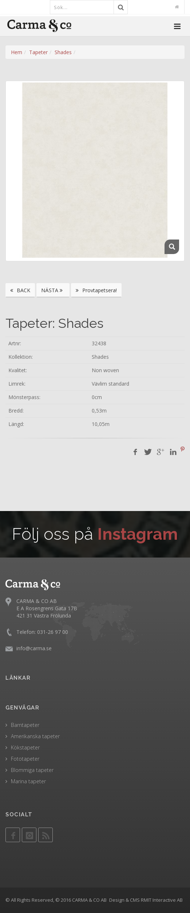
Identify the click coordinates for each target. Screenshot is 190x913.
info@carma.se (34, 648)
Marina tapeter (28, 781)
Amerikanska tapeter (35, 736)
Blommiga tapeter (32, 770)
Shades (63, 52)
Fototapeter (25, 758)
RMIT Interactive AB (162, 900)
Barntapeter (25, 724)
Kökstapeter (25, 747)
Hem (16, 52)
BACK (20, 290)
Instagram (138, 534)
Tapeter (38, 52)
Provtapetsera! (96, 290)
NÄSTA (53, 290)
